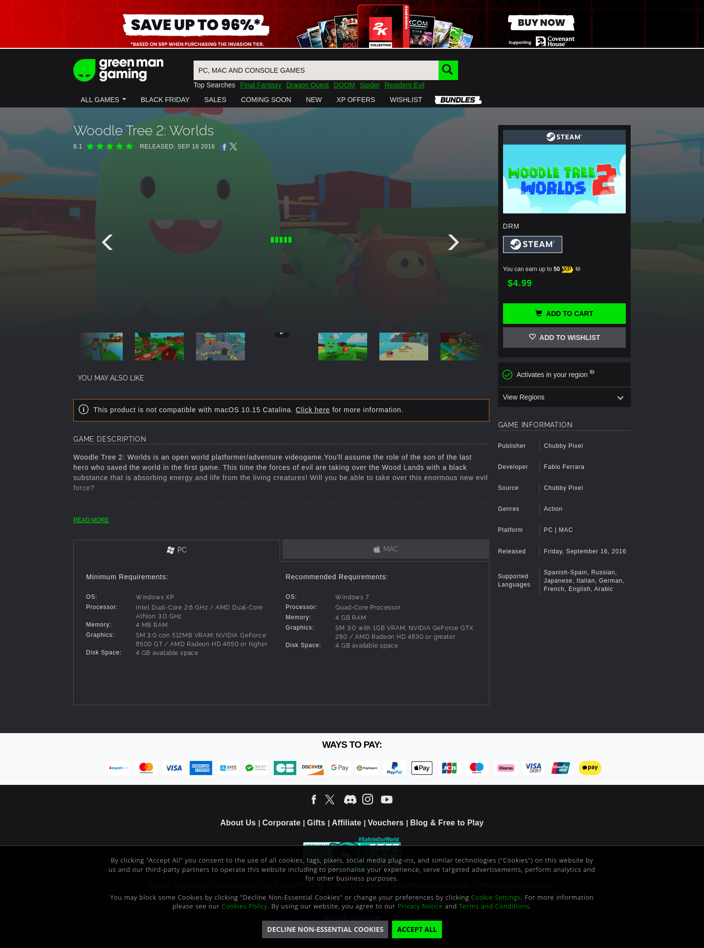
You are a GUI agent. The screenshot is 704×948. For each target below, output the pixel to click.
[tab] (176, 551)
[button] (103, 99)
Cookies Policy (245, 906)
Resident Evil (405, 85)
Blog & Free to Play (447, 823)
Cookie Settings (496, 897)
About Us (238, 823)
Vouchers (385, 823)
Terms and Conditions (494, 906)
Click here (313, 410)
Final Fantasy (260, 85)
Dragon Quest (307, 85)
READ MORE (91, 520)
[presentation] (109, 245)
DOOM (344, 85)
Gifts (316, 823)
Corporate (282, 823)
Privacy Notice (420, 906)
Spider (369, 85)
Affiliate (346, 823)
